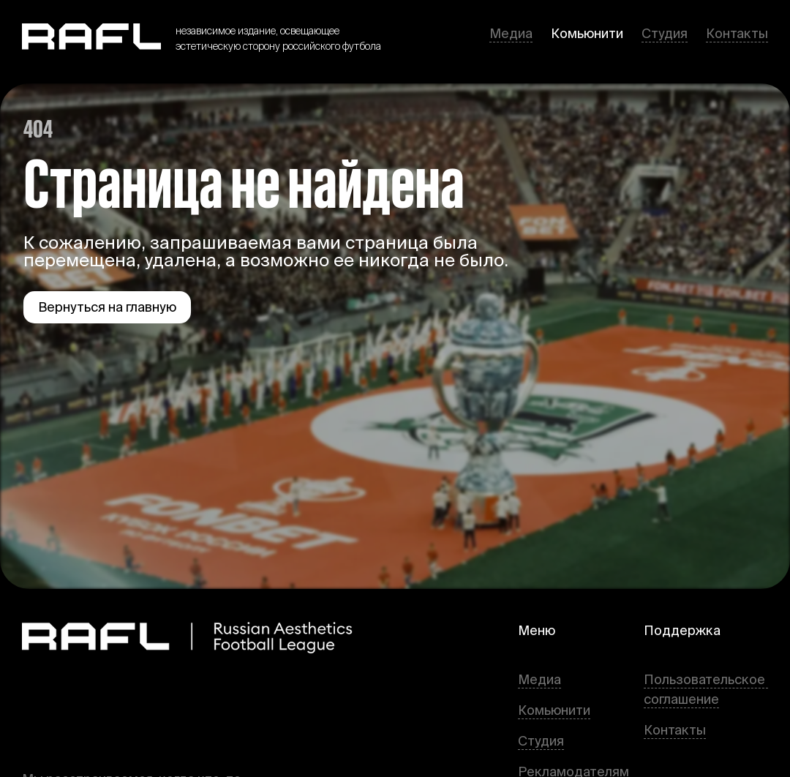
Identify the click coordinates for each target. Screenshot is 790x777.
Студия (665, 33)
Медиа (511, 33)
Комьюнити (587, 33)
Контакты (737, 33)
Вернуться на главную (107, 307)
